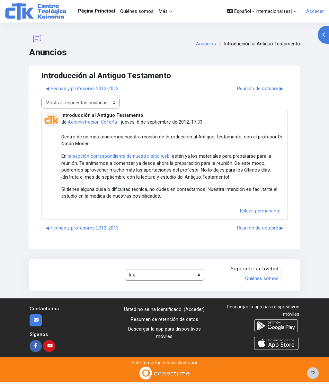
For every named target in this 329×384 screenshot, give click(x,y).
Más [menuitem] (163, 11)
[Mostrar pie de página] (313, 373)
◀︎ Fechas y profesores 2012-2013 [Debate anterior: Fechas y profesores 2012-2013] (82, 88)
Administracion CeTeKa (92, 122)
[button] (262, 11)
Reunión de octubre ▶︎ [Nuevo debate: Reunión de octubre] (260, 88)
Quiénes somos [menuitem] (137, 11)
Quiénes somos (261, 280)
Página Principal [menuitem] (96, 11)
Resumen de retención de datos (164, 321)
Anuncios (206, 44)
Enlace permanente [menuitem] (260, 212)
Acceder (315, 11)
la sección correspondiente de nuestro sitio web (119, 156)
